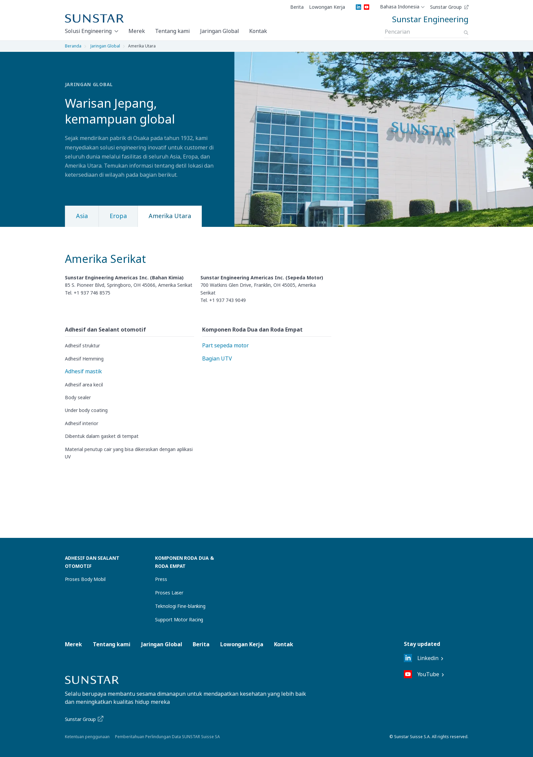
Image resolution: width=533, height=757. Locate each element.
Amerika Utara (170, 216)
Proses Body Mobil (85, 579)
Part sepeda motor (225, 345)
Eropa (118, 216)
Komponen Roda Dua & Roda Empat (184, 562)
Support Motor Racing (179, 619)
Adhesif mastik (83, 371)
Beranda (73, 46)
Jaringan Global (219, 31)
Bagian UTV (217, 358)
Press (161, 579)
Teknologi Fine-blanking (180, 606)
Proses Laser (169, 592)
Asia (82, 216)
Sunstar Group (446, 7)
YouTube (421, 674)
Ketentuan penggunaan (87, 736)
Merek (136, 31)
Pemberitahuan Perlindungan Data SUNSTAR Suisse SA (167, 736)
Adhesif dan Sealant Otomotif (92, 562)
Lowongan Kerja (327, 7)
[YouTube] (366, 7)
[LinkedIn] (358, 7)
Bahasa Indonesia (399, 7)
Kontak (258, 31)
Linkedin (421, 658)
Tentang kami (172, 31)
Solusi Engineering (88, 31)
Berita (297, 7)
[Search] (466, 32)
